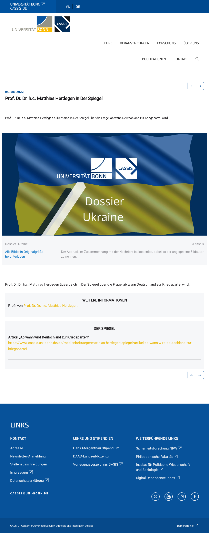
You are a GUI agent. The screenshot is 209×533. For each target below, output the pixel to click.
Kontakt (181, 59)
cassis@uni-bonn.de (29, 493)
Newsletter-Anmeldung (28, 456)
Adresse (16, 448)
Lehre (107, 43)
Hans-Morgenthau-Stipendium (96, 448)
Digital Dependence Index (158, 478)
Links (19, 425)
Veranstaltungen (134, 43)
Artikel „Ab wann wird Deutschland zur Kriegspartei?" (48, 337)
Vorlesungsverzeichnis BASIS (98, 464)
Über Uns (191, 43)
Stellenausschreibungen (28, 464)
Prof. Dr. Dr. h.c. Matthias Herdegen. (50, 306)
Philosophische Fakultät (157, 457)
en (68, 6)
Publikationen (154, 59)
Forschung (166, 43)
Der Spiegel (104, 328)
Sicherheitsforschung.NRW (159, 448)
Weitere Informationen (104, 300)
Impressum (21, 472)
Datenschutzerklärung (29, 480)
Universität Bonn (28, 4)
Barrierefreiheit (188, 525)
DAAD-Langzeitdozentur (91, 456)
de (78, 6)
